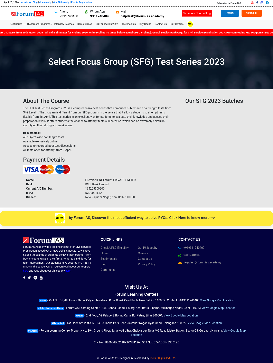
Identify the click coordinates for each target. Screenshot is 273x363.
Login (229, 13)
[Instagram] (261, 3)
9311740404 (99, 16)
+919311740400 (193, 247)
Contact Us (161, 24)
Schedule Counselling (197, 13)
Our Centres (176, 24)
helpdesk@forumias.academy (142, 16)
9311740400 (68, 16)
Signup (251, 13)
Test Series (16, 24)
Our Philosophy (61, 2)
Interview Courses (64, 24)
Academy (26, 2)
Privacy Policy (147, 264)
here (25, 270)
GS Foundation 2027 (107, 24)
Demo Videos (84, 24)
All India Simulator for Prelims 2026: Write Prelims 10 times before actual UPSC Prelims (99, 32)
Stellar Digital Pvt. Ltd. (163, 358)
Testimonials (129, 24)
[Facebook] (257, 3)
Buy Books (145, 24)
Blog (35, 2)
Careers (143, 253)
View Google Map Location (217, 300)
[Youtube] (252, 3)
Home (105, 253)
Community (45, 2)
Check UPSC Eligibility (115, 247)
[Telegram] (267, 3)
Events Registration (81, 2)
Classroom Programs (38, 24)
